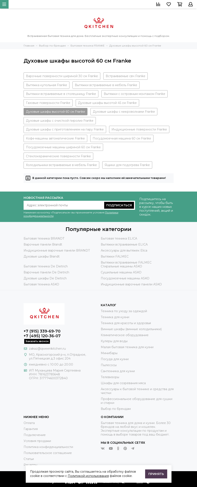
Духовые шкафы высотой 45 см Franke (107, 103)
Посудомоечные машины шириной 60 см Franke (63, 147)
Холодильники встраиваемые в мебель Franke (61, 165)
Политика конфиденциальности (48, 447)
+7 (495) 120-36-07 (42, 336)
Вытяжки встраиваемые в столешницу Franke (61, 94)
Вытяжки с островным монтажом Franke (134, 94)
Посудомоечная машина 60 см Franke (122, 138)
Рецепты (30, 465)
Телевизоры (110, 377)
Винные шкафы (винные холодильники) (131, 329)
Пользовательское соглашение (48, 453)
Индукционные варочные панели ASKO (131, 284)
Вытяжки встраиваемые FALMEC (126, 262)
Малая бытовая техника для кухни (127, 347)
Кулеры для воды (114, 341)
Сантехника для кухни (118, 371)
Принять (156, 474)
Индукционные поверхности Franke (139, 129)
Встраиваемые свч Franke (125, 76)
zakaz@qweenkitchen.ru (47, 349)
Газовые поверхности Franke (48, 103)
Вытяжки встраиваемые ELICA (124, 244)
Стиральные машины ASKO (121, 266)
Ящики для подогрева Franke (127, 165)
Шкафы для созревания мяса (123, 383)
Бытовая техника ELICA (119, 238)
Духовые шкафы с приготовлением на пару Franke (65, 129)
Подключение (35, 435)
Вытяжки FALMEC (115, 256)
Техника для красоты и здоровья (126, 323)
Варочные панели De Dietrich (46, 272)
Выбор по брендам (116, 409)
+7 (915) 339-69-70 (42, 331)
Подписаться (119, 205)
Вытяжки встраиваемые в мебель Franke (106, 85)
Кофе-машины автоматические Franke (55, 138)
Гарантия (31, 429)
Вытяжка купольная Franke (46, 85)
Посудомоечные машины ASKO (125, 278)
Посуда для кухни (115, 359)
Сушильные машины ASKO (121, 272)
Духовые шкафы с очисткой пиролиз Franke (59, 121)
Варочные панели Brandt (43, 244)
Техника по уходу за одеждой (124, 311)
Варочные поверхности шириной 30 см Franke (62, 76)
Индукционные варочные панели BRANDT (57, 250)
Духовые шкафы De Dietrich (45, 278)
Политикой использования (88, 476)
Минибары (109, 353)
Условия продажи (37, 441)
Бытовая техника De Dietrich (46, 266)
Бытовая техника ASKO (41, 284)
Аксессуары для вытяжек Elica (124, 250)
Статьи (29, 459)
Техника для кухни (115, 317)
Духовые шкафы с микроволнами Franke (124, 112)
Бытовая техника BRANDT (44, 238)
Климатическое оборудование (125, 335)
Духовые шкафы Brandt (42, 256)
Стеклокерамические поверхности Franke (58, 156)
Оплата (29, 423)
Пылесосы (109, 365)
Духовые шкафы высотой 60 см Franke (55, 112)
